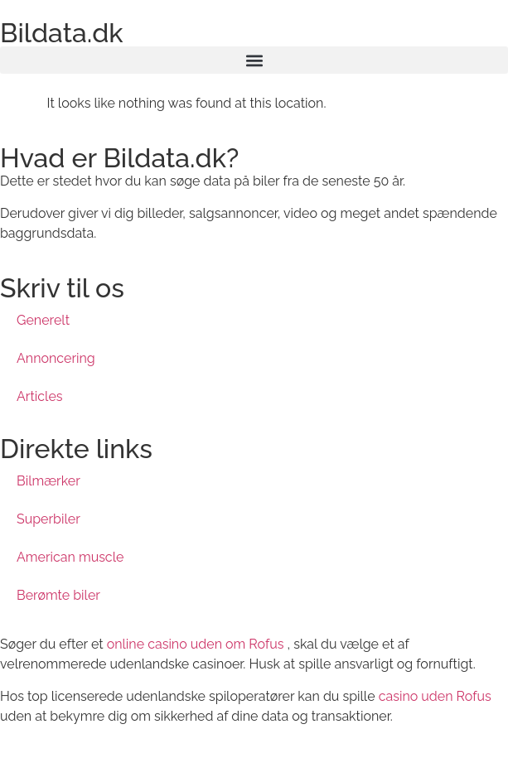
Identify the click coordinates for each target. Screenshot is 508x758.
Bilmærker (48, 481)
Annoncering (56, 358)
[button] (254, 60)
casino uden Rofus (435, 696)
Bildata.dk (61, 32)
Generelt (43, 320)
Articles (40, 396)
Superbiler (48, 519)
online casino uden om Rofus (195, 644)
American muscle (70, 557)
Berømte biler (58, 595)
